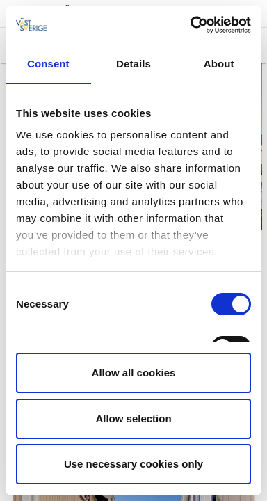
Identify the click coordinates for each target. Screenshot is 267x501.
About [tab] (219, 64)
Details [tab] (133, 64)
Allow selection (133, 418)
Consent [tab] (48, 64)
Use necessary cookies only (133, 464)
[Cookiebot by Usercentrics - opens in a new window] (191, 25)
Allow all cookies (134, 373)
